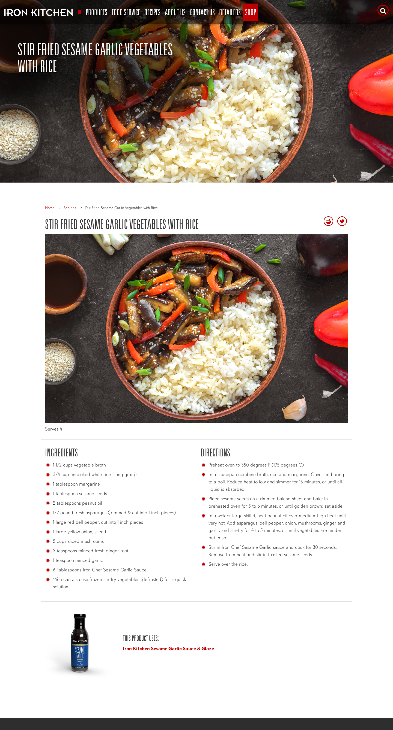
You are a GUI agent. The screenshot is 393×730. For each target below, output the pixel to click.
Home (50, 207)
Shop (250, 12)
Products (96, 12)
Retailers (230, 12)
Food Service (126, 12)
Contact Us (202, 12)
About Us (175, 12)
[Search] (383, 10)
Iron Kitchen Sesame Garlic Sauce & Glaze (168, 649)
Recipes (152, 12)
